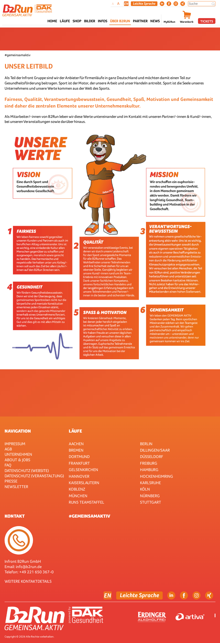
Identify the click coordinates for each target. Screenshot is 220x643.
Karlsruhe (150, 482)
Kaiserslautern (84, 482)
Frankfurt (79, 463)
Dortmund (79, 456)
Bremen (76, 450)
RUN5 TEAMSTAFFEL (86, 502)
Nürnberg (150, 495)
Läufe (75, 431)
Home (52, 21)
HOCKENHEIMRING (156, 476)
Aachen (76, 443)
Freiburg (148, 463)
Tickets (206, 21)
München (78, 495)
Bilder (89, 21)
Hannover (79, 476)
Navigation (18, 431)
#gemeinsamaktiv (89, 516)
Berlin (146, 443)
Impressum (15, 443)
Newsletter (16, 486)
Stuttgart (150, 502)
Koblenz (77, 489)
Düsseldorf (151, 456)
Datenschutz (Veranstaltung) (34, 475)
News (155, 21)
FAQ (8, 465)
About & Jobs (17, 459)
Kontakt (15, 516)
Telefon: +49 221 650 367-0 (29, 571)
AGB (8, 449)
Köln (145, 489)
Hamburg (149, 469)
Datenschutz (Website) (27, 470)
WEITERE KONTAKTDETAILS (28, 581)
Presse (11, 481)
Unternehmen (18, 454)
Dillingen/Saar (155, 450)
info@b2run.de (29, 566)
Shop (77, 21)
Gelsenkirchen (83, 469)
